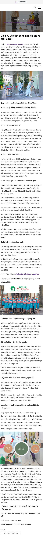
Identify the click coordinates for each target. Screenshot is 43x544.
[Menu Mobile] (40, 7)
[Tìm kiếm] (35, 7)
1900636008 (22, 2)
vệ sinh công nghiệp (15, 44)
